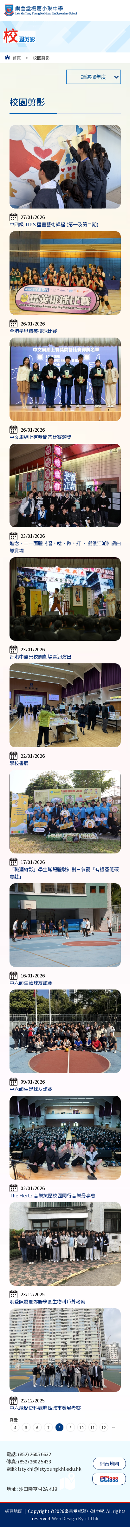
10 (81, 1427)
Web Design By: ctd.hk (75, 1518)
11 (92, 1427)
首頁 (17, 58)
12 (103, 1427)
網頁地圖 (109, 1463)
